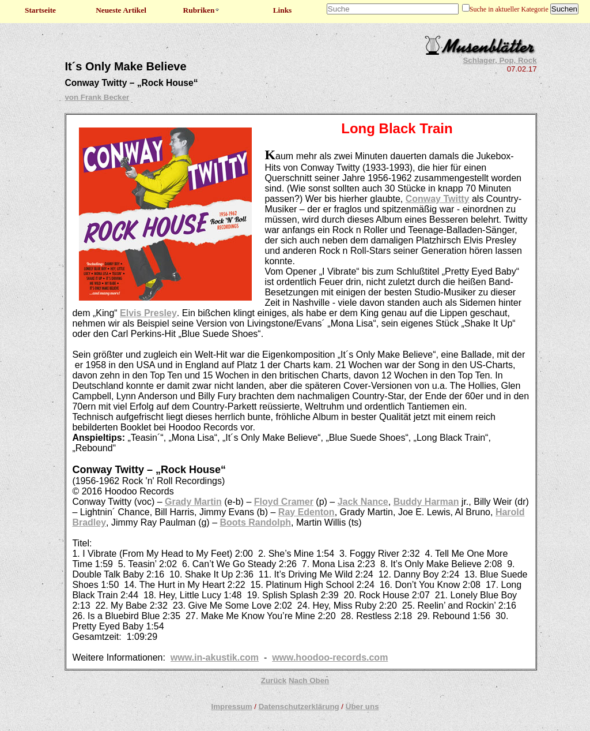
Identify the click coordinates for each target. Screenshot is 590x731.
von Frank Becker (97, 97)
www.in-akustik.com (215, 657)
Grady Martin (193, 502)
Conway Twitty (438, 199)
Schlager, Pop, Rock (499, 60)
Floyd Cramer (283, 502)
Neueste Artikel (121, 10)
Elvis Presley (148, 313)
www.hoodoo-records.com (330, 657)
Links (282, 10)
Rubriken (202, 10)
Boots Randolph (255, 522)
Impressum (231, 706)
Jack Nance (363, 502)
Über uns (362, 706)
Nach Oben (309, 680)
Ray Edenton (306, 512)
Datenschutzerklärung (299, 706)
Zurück (273, 680)
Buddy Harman (426, 502)
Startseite (40, 10)
